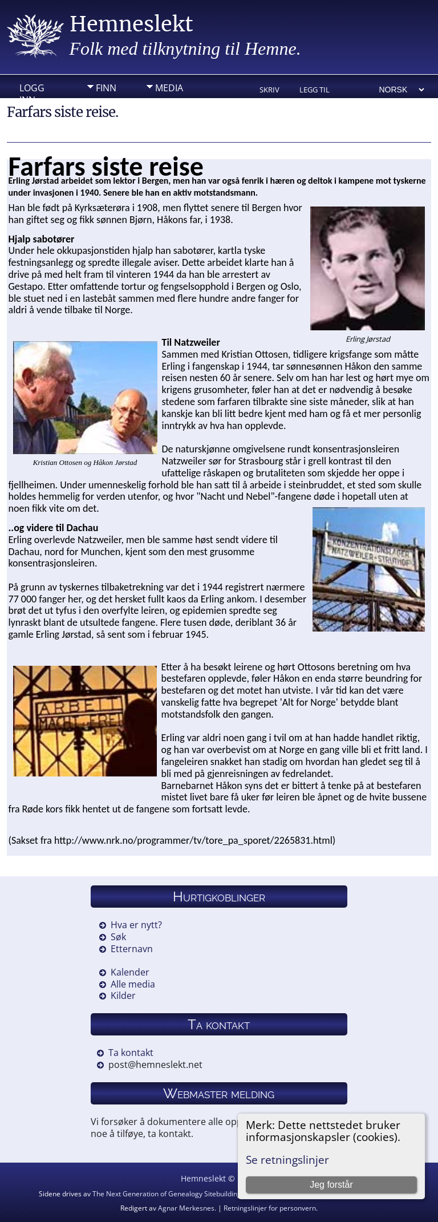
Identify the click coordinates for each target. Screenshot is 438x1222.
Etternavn (132, 948)
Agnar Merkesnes (186, 1208)
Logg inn (31, 91)
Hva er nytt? (136, 924)
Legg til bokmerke (318, 90)
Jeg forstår (331, 1184)
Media (169, 88)
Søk (118, 936)
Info (106, 105)
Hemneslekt (131, 24)
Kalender (130, 972)
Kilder (123, 995)
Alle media (133, 984)
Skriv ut (269, 90)
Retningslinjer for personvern (270, 1208)
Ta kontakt (130, 1052)
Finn (106, 88)
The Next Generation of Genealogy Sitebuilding (166, 1194)
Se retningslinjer (287, 1159)
